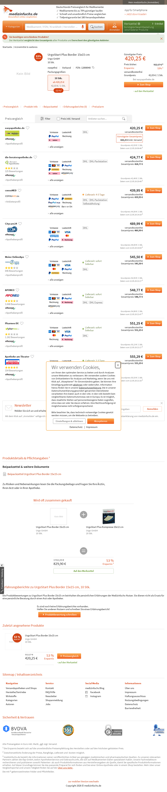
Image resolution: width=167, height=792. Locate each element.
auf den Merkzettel (67, 662)
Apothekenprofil (14, 143)
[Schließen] (161, 38)
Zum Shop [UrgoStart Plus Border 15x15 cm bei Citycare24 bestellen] (152, 223)
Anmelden (114, 26)
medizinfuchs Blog (94, 688)
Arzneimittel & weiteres (25, 46)
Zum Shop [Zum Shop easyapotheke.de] (137, 84)
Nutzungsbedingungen (136, 700)
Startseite (7, 46)
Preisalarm (98, 106)
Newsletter (51, 696)
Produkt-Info (31, 106)
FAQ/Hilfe (50, 692)
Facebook (92, 692)
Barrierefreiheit (133, 708)
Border (72, 54)
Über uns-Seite (65, 767)
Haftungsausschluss (135, 696)
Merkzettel (130, 24)
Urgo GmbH (54, 58)
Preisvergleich (11, 106)
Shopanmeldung (54, 700)
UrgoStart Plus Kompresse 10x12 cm (104, 527)
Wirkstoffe (11, 696)
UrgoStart (54, 54)
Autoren (10, 704)
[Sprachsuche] (83, 27)
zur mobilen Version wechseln (83, 781)
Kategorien (12, 26)
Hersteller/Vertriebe (16, 692)
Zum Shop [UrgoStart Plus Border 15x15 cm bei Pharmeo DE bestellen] (152, 323)
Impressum (91, 427)
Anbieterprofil (13, 201)
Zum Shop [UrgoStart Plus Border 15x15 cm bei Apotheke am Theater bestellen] (152, 356)
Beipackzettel (51, 106)
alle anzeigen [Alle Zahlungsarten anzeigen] (56, 146)
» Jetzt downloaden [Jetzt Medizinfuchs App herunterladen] (136, 14)
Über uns (129, 688)
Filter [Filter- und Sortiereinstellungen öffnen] (45, 118)
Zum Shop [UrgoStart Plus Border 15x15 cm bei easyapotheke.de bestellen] (152, 128)
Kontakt (49, 688)
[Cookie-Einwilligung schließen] (118, 365)
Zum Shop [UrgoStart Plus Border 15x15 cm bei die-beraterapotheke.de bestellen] (152, 157)
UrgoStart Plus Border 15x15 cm (41, 635)
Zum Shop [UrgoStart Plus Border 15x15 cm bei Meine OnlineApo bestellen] (152, 256)
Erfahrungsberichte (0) (75, 106)
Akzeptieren (100, 421)
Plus (64, 54)
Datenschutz (76, 427)
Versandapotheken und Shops (21, 688)
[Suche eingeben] (52, 26)
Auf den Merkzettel (83, 570)
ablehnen (78, 384)
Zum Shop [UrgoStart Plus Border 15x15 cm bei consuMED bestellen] (152, 190)
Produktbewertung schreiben (59, 614)
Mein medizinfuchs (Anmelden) (143, 2)
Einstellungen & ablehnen (69, 421)
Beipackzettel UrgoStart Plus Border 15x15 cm (34, 474)
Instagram (93, 696)
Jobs (47, 704)
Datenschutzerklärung (90, 387)
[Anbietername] (104, 118)
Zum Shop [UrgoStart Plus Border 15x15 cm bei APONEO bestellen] (152, 290)
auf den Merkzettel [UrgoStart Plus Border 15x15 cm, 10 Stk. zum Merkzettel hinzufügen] (144, 91)
